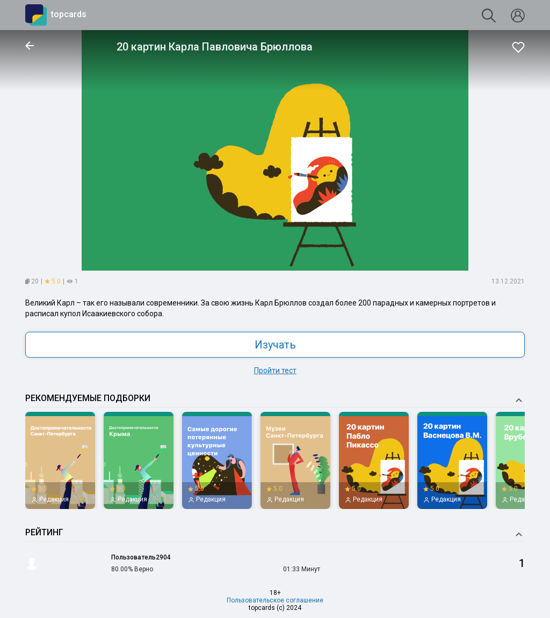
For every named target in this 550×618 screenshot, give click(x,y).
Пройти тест (275, 370)
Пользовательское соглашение (275, 600)
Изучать (275, 344)
